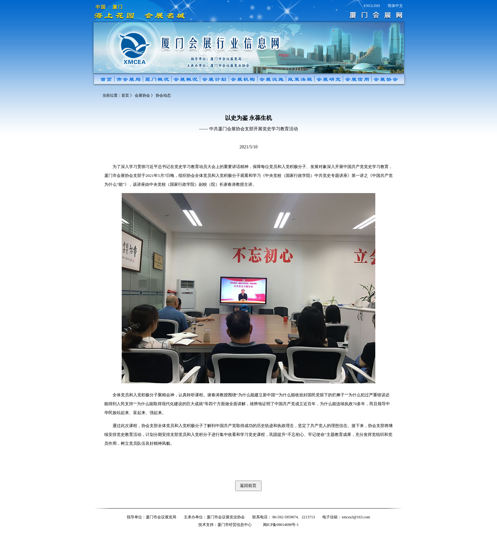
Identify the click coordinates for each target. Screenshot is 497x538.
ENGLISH (372, 5)
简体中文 (395, 5)
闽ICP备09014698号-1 (281, 524)
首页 (125, 95)
